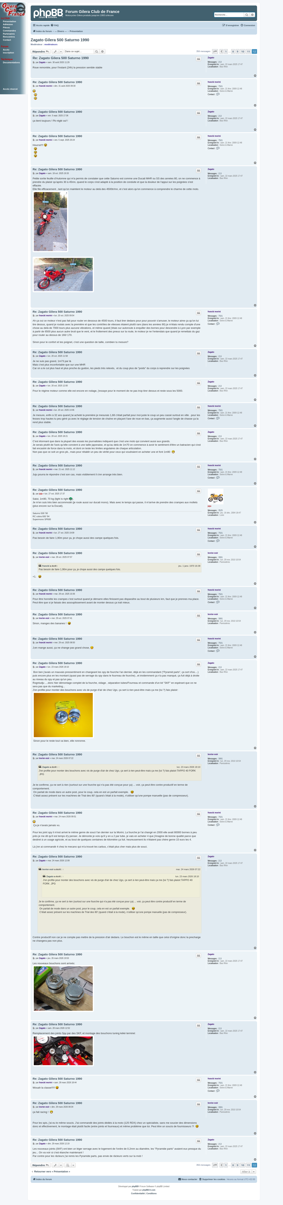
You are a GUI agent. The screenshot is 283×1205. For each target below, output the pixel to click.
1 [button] (226, 51)
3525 (220, 510)
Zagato (211, 58)
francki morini (214, 82)
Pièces (6, 27)
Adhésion (8, 24)
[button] (215, 51)
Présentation (9, 21)
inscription (8, 52)
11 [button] (248, 51)
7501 (220, 86)
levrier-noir (213, 553)
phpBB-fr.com (148, 1190)
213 (220, 62)
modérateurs (51, 44)
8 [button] (233, 51)
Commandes (9, 30)
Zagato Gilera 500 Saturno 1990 (60, 40)
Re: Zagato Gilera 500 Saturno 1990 (61, 58)
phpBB (135, 1186)
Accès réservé (10, 89)
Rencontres (9, 37)
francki (45, 566)
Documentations (11, 62)
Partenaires (9, 34)
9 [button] (237, 51)
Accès (6, 50)
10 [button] (242, 51)
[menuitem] (55, 25)
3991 (220, 557)
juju (209, 506)
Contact (7, 40)
